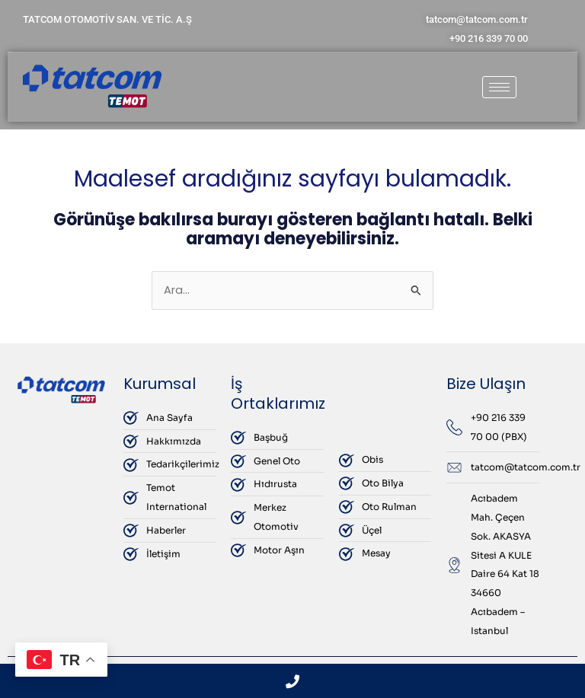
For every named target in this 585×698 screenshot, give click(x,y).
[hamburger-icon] (499, 87)
